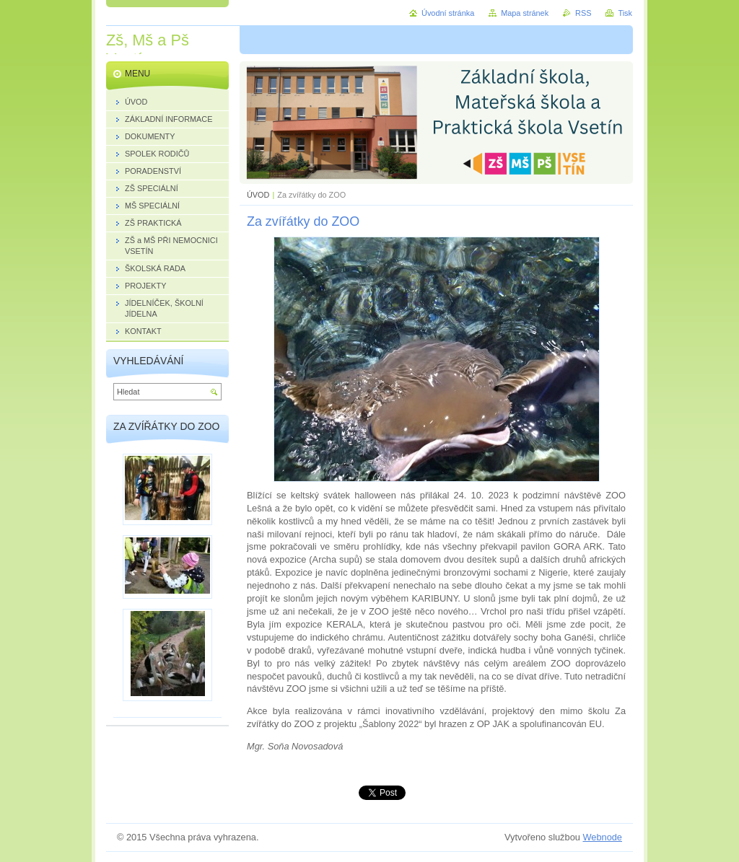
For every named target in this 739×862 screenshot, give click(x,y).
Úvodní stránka (447, 13)
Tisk (625, 13)
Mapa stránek (524, 13)
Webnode (602, 837)
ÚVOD (258, 194)
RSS (583, 13)
